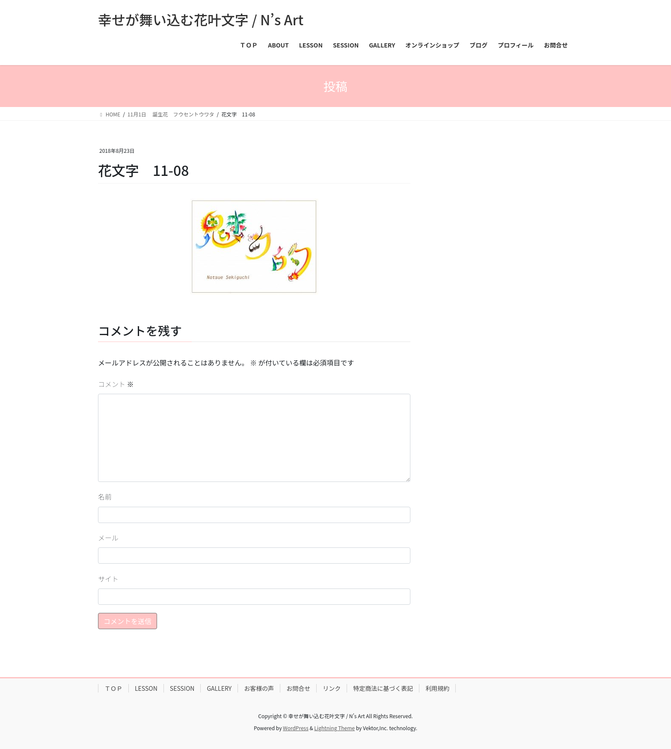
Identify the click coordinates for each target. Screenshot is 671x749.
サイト (108, 579)
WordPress (296, 727)
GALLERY (219, 688)
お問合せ (298, 688)
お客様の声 (259, 688)
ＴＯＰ (113, 688)
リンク (332, 688)
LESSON (146, 688)
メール (108, 537)
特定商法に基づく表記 (383, 688)
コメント (116, 384)
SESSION (182, 688)
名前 (105, 496)
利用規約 (437, 688)
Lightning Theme (334, 727)
